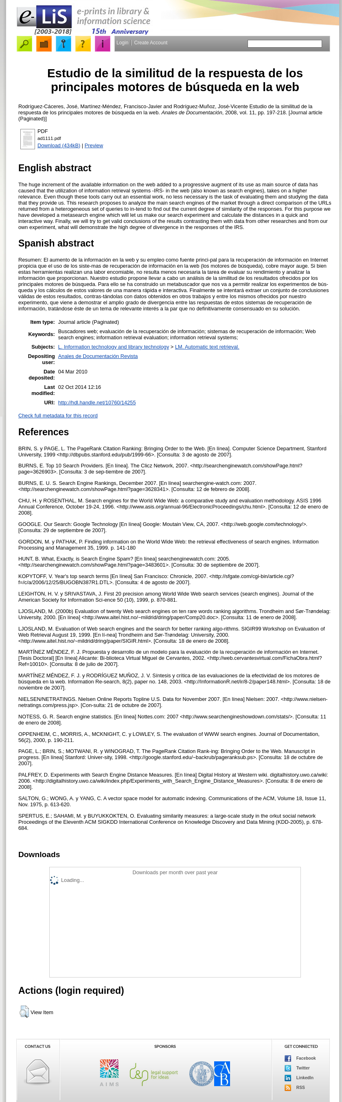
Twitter (297, 1068)
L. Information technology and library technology (113, 347)
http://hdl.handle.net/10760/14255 (97, 402)
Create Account (150, 43)
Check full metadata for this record (58, 415)
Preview (94, 145)
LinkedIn (299, 1078)
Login (122, 43)
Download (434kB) (58, 145)
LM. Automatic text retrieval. (207, 347)
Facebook (300, 1058)
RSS (295, 1088)
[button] (24, 1012)
